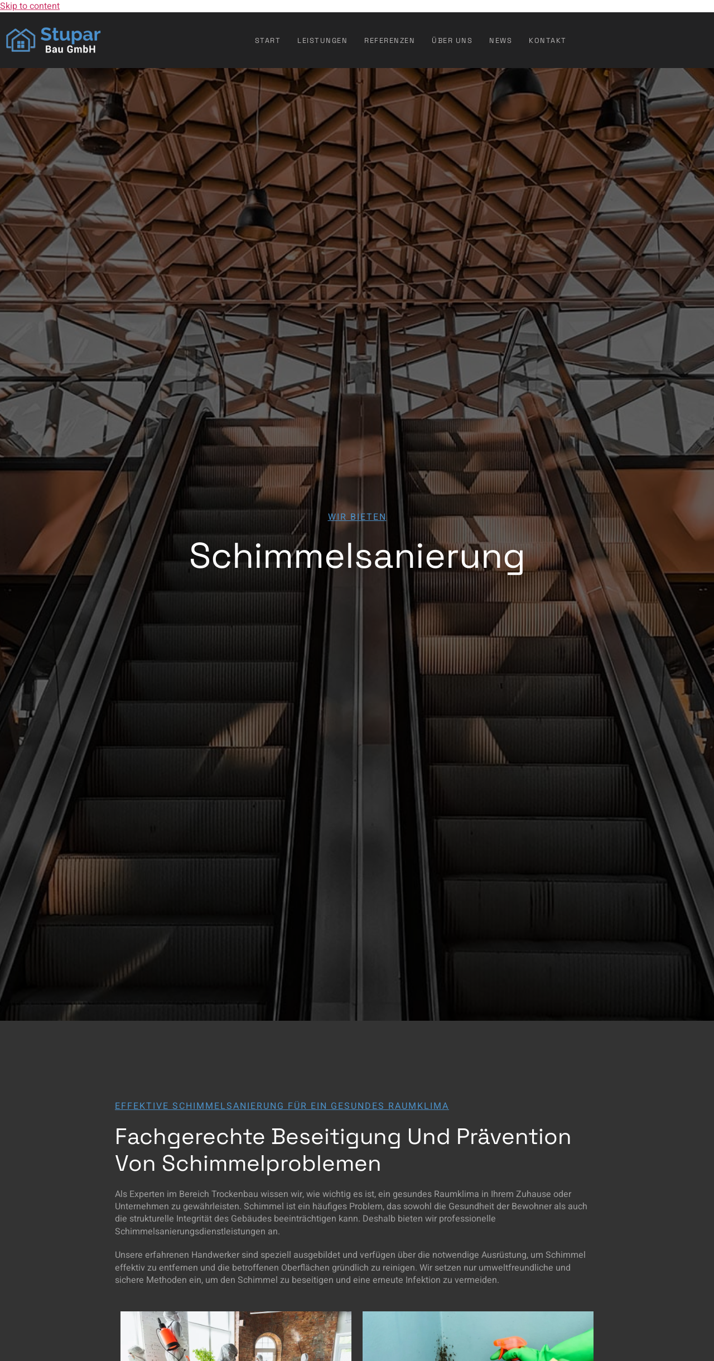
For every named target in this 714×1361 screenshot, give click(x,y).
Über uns (452, 40)
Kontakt (548, 40)
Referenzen (389, 40)
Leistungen (322, 40)
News (500, 40)
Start (268, 40)
